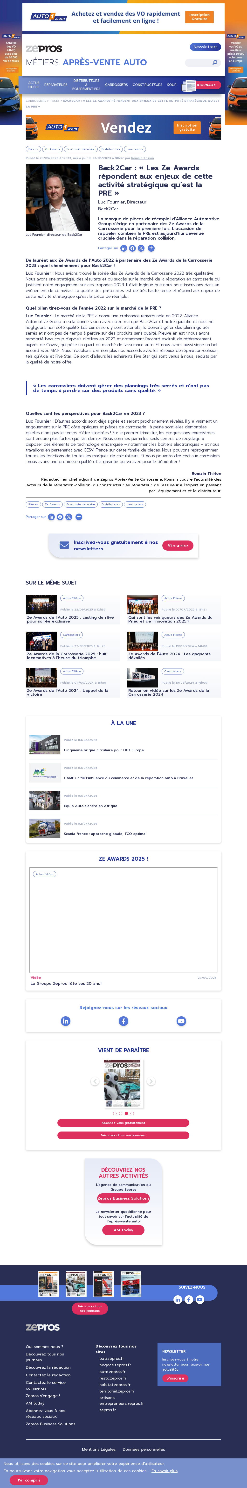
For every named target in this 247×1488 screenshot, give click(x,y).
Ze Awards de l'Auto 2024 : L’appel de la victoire (67, 693)
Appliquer (215, 62)
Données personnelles (144, 1449)
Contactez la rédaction (48, 1375)
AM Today (123, 1230)
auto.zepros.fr (112, 1372)
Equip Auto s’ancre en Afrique (90, 806)
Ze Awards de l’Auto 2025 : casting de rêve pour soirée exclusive (70, 619)
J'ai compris (28, 1480)
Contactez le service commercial (46, 1385)
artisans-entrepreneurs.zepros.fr (121, 1401)
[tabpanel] (123, 1083)
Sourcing (175, 84)
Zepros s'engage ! (43, 1396)
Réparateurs (56, 84)
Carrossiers (116, 84)
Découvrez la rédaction (48, 1368)
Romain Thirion (142, 158)
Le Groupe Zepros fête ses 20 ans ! (66, 984)
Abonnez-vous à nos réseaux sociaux (45, 1414)
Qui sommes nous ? (44, 1347)
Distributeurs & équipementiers (86, 85)
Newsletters (205, 47)
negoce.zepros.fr (115, 1365)
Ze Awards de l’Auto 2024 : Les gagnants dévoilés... (169, 656)
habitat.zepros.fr (114, 1385)
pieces (55, 101)
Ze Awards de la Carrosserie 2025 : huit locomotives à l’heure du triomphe (67, 656)
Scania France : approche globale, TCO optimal (105, 834)
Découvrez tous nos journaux (123, 1135)
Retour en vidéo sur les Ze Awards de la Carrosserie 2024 (168, 693)
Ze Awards (52, 149)
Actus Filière (34, 84)
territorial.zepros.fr (116, 1391)
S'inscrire (178, 545)
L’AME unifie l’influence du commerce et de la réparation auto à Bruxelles (128, 778)
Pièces (33, 149)
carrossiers (36, 101)
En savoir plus (164, 1471)
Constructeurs (147, 84)
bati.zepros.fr (111, 1358)
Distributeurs (111, 149)
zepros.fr (107, 1410)
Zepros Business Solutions (123, 1198)
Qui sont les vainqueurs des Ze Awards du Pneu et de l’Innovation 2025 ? (170, 619)
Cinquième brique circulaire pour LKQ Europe (104, 750)
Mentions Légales (99, 1449)
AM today (35, 1403)
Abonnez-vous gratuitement (123, 1123)
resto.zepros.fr (112, 1378)
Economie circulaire (81, 149)
